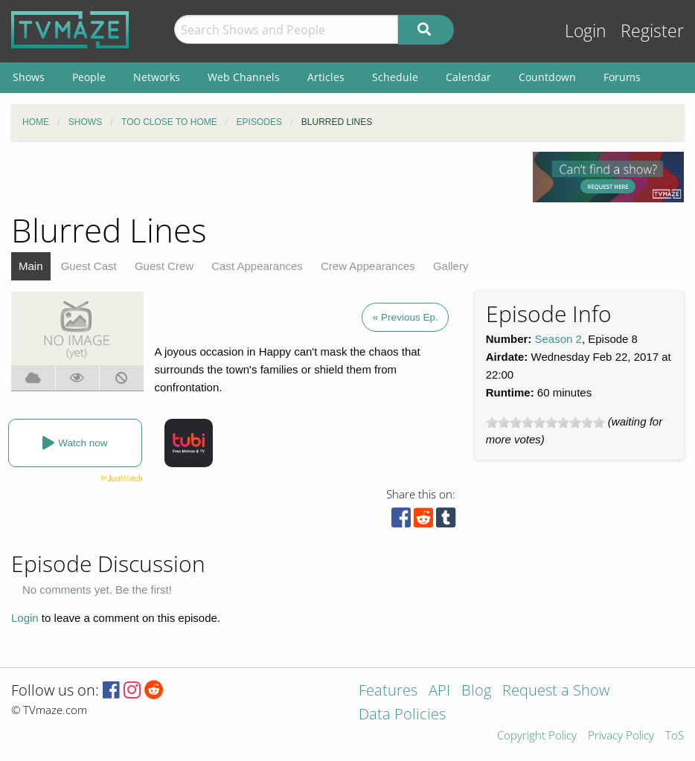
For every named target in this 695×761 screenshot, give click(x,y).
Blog (476, 691)
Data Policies (402, 715)
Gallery (451, 266)
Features (388, 691)
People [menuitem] (89, 77)
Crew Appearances (368, 266)
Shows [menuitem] (29, 77)
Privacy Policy (621, 736)
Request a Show (555, 691)
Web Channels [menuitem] (244, 77)
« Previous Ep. (405, 317)
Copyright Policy (537, 736)
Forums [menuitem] (622, 77)
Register (652, 30)
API (439, 691)
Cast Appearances (257, 266)
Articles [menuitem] (326, 77)
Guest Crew (164, 266)
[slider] (545, 422)
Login (585, 30)
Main (31, 266)
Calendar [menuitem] (468, 77)
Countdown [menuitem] (547, 77)
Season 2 (558, 339)
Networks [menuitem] (156, 77)
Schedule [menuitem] (395, 77)
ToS (674, 736)
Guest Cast (89, 266)
